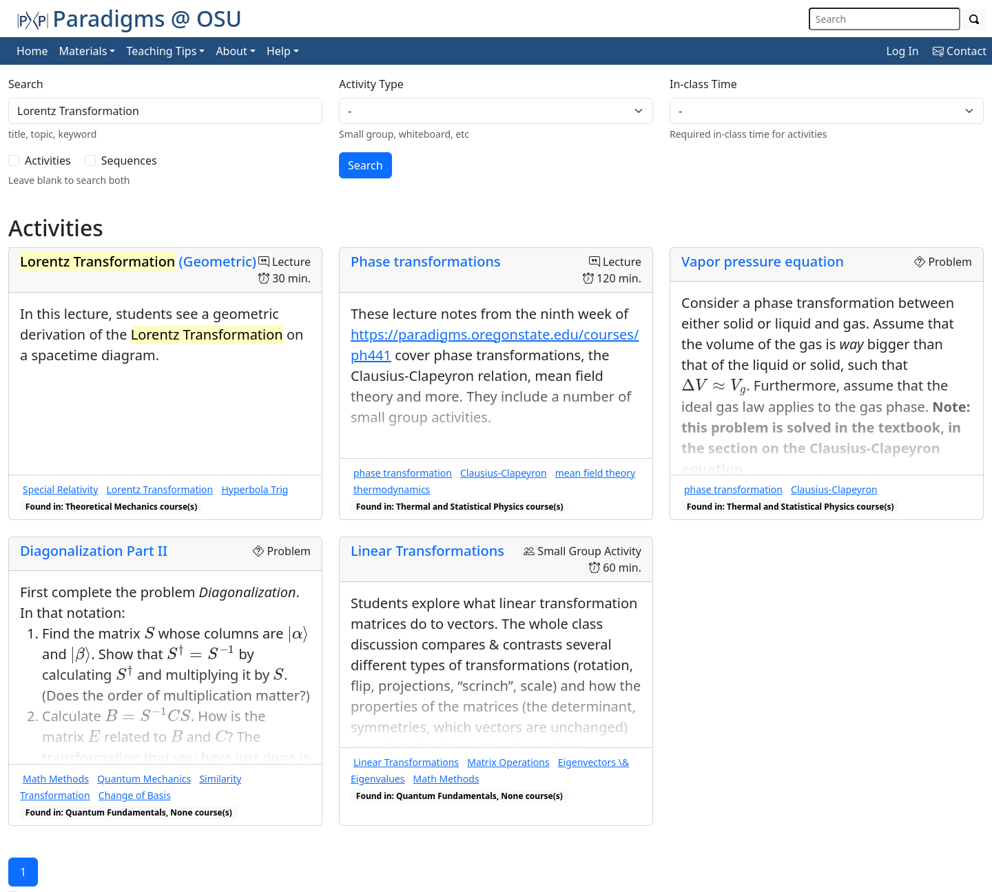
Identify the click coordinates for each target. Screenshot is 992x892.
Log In (902, 51)
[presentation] (713, 387)
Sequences (129, 160)
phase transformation (402, 472)
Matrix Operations (508, 762)
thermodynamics (391, 489)
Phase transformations (426, 261)
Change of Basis (135, 795)
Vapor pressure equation (762, 261)
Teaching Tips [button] (161, 51)
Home (32, 51)
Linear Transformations (427, 550)
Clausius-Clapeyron (503, 472)
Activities (48, 160)
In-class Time (703, 84)
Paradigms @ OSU (129, 18)
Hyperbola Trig (254, 489)
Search (25, 84)
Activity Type (371, 84)
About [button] (231, 51)
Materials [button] (83, 51)
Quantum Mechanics (144, 778)
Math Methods (56, 778)
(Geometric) (138, 261)
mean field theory (595, 472)
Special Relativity (60, 489)
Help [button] (279, 51)
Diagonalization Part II (93, 550)
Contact (959, 51)
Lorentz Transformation (159, 489)
